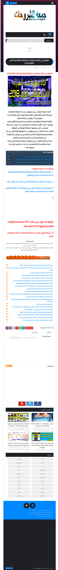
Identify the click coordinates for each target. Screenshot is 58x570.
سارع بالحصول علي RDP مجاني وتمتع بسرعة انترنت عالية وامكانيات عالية (33, 162)
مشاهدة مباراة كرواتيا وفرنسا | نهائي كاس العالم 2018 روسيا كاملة (37, 320)
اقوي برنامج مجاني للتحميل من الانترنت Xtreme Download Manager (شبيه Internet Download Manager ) (42, 445)
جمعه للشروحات (38, 568)
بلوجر (18, 477)
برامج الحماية (41, 474)
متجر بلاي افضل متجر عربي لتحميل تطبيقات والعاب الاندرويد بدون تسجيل (33, 159)
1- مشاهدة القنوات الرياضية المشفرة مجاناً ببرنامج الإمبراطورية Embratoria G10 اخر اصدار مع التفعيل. (30, 173)
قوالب (18, 485)
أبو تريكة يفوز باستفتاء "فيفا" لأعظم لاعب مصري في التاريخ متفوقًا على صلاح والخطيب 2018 (32, 307)
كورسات (41, 488)
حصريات (18, 481)
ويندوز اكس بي (18, 496)
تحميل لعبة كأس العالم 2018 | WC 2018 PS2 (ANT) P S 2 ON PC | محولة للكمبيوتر (34, 315)
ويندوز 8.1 (42, 496)
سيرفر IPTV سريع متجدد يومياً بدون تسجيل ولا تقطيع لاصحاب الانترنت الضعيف (35, 265)
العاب (42, 466)
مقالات (18, 488)
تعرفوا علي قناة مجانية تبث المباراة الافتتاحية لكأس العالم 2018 (38, 291)
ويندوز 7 (18, 492)
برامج (18, 470)
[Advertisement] (27, 27)
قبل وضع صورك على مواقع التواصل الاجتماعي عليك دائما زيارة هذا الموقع (35, 312)
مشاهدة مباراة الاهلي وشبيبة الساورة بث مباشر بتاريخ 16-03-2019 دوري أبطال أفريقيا (33, 286)
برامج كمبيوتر (41, 477)
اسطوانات (18, 459)
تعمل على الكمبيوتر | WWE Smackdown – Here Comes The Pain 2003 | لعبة (42, 425)
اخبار (29, 67)
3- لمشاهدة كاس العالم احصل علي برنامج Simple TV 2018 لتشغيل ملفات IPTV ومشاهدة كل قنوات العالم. (29, 189)
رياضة (25, 67)
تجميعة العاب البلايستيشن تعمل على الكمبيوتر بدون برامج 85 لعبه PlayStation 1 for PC (18, 425)
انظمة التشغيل (42, 470)
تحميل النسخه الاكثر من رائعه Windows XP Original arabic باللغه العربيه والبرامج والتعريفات (18, 444)
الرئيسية (33, 67)
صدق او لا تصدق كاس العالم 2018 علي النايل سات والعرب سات (38, 297)
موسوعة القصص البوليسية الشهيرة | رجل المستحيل (38, 156)
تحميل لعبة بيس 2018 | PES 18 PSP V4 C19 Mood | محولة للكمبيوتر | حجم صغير (35, 317)
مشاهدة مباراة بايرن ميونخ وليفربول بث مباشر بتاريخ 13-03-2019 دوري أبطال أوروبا (34, 283)
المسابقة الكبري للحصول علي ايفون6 (44, 304)
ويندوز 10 (42, 492)
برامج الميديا (18, 474)
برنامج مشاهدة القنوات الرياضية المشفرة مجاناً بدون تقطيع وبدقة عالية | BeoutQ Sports (32, 281)
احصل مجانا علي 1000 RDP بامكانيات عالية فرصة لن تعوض (39, 289)
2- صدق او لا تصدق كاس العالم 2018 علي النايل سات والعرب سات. (29, 181)
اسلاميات (42, 463)
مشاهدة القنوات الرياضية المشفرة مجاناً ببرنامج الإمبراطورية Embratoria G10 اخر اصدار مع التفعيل (30, 294)
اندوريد (18, 466)
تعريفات (41, 481)
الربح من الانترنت (18, 463)
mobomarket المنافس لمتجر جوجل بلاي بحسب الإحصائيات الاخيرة (38, 309)
